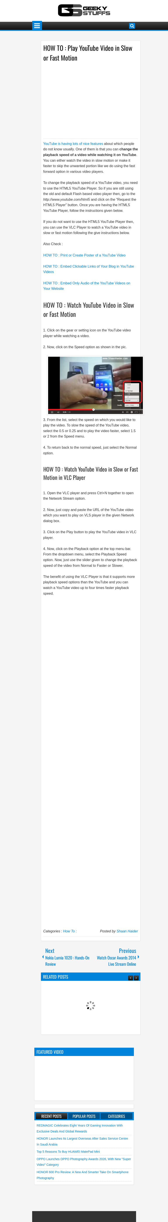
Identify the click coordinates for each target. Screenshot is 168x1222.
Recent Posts (51, 1116)
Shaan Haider (127, 931)
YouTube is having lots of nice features (73, 144)
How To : (70, 931)
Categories (116, 1116)
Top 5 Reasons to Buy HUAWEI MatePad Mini (68, 1151)
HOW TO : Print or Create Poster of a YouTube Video (84, 255)
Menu (37, 26)
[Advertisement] (86, 99)
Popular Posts (84, 1116)
